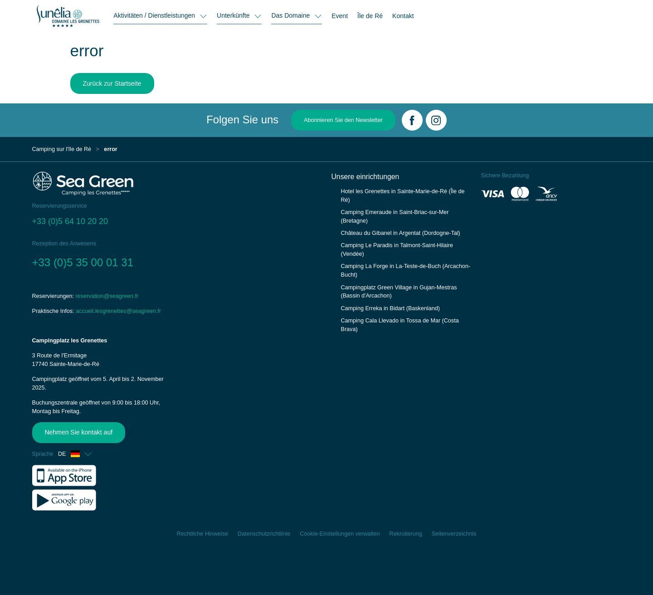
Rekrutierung (406, 534)
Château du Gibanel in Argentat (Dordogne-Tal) (400, 233)
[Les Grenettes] (68, 16)
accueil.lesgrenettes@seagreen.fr (118, 311)
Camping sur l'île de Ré (62, 149)
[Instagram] (436, 120)
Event (339, 16)
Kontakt (403, 16)
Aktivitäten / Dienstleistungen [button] (155, 15)
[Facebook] (412, 120)
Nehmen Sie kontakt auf (75, 432)
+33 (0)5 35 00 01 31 (83, 262)
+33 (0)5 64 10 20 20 (70, 221)
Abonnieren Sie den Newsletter (343, 120)
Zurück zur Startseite (112, 83)
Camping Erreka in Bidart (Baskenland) (390, 308)
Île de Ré (370, 16)
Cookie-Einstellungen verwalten (340, 534)
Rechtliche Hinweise (202, 534)
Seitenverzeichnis (454, 534)
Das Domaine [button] (291, 15)
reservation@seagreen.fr (106, 296)
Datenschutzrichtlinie (264, 534)
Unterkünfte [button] (234, 15)
